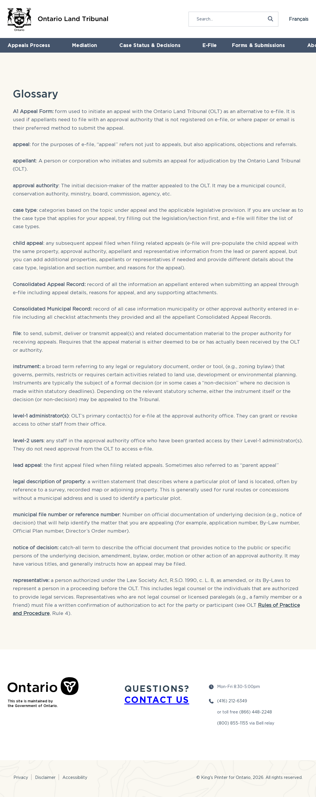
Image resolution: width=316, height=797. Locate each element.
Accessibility (74, 777)
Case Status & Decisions (117, 47)
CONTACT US (156, 699)
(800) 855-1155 (232, 723)
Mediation (67, 47)
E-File (163, 47)
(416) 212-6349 (232, 701)
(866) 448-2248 (255, 712)
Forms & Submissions (205, 47)
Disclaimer (45, 777)
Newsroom (298, 47)
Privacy (20, 777)
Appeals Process (25, 47)
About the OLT (257, 47)
